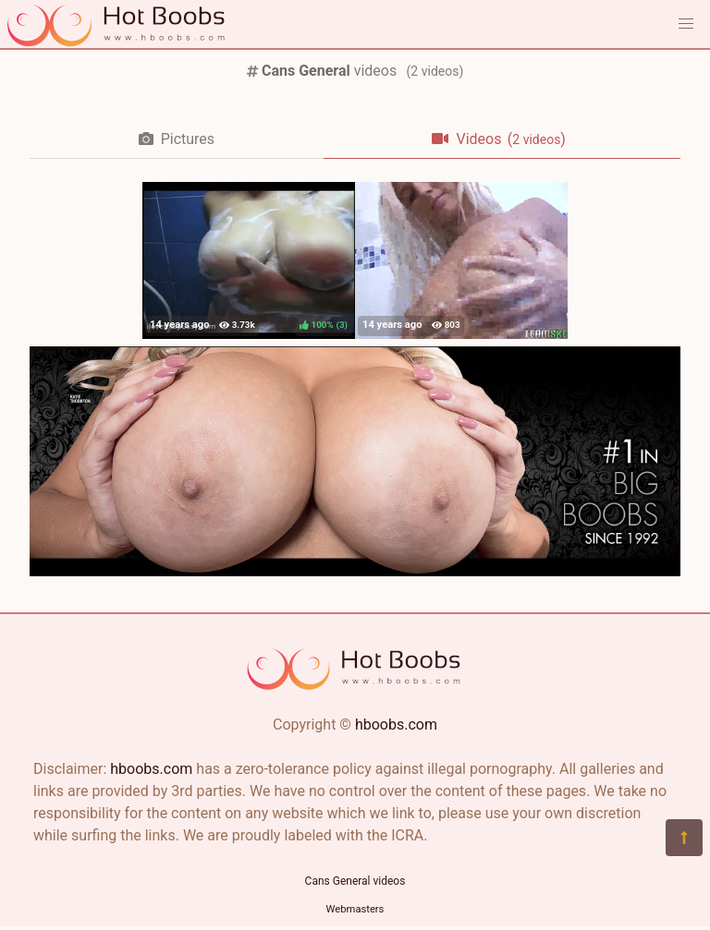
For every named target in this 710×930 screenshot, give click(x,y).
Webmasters (355, 909)
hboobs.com (396, 724)
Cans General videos (355, 881)
